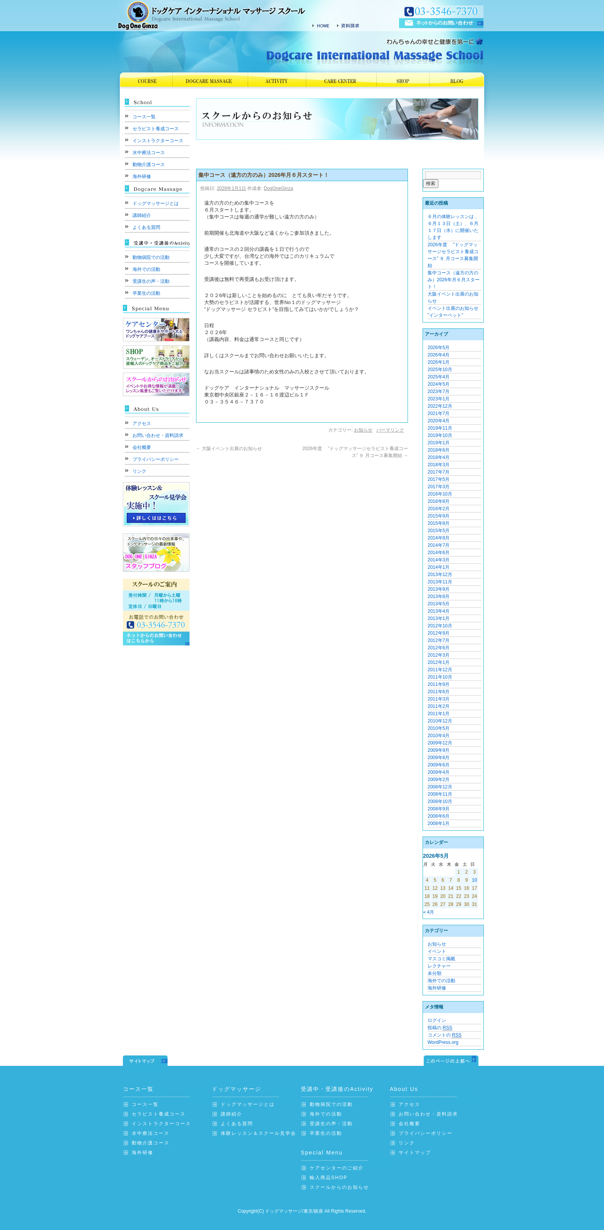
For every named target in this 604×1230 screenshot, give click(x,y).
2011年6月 (439, 691)
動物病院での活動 (151, 257)
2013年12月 (440, 574)
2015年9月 (439, 516)
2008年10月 (440, 801)
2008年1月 (439, 823)
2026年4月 (439, 355)
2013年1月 (439, 618)
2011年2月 (439, 706)
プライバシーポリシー (156, 459)
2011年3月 (439, 699)
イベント (437, 951)
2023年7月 (439, 391)
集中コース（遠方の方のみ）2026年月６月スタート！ (454, 279)
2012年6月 (439, 647)
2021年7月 (439, 413)
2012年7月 (439, 640)
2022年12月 (440, 406)
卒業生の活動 (146, 293)
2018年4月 (439, 457)
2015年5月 (439, 530)
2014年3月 (439, 560)
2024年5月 (439, 384)
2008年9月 (439, 809)
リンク (139, 471)
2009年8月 (439, 757)
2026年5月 (439, 347)
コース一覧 (144, 116)
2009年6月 (439, 765)
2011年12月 (440, 669)
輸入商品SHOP (328, 1177)
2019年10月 (440, 435)
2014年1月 (439, 567)
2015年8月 (439, 523)
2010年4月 (439, 735)
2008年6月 (439, 816)
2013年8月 (439, 596)
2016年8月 (439, 501)
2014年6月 (439, 552)
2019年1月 (439, 442)
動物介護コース (149, 164)
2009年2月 (439, 779)
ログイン (437, 1020)
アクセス (142, 423)
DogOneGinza (278, 188)
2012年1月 (439, 662)
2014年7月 (439, 545)
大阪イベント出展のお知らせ (229, 448)
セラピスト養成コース (156, 128)
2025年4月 (439, 377)
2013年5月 (439, 604)
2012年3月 (439, 655)
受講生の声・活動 (151, 281)
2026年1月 (439, 362)
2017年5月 (439, 479)
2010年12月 (440, 721)
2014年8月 (439, 538)
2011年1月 (439, 713)
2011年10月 (440, 677)
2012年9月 (439, 633)
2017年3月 (439, 486)
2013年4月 (439, 611)
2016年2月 (439, 508)
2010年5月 (439, 728)
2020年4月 (439, 420)
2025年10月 (440, 369)
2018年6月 (439, 450)
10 (474, 880)
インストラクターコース (158, 140)
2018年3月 (439, 464)
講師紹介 (142, 215)
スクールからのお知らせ (339, 1187)
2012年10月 (440, 625)
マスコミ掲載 (441, 958)
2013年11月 (440, 582)
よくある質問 (146, 227)
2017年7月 (439, 472)
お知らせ (363, 430)
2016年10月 (440, 494)
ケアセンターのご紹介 (337, 1168)
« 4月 (429, 912)
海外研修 (142, 176)
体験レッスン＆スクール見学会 (258, 1133)
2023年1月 (439, 399)
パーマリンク (390, 430)
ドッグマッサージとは (156, 203)
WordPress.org (443, 1042)
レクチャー (439, 966)
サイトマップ (415, 1152)
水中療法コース (149, 152)
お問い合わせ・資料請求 (158, 435)
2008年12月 (440, 787)
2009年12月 (440, 743)
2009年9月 (439, 750)
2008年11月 (440, 794)
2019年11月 (440, 428)
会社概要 (142, 447)
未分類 (434, 973)
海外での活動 (146, 269)
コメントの (444, 1035)
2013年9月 (439, 589)
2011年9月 (439, 684)
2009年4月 (439, 772)
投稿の (440, 1028)
